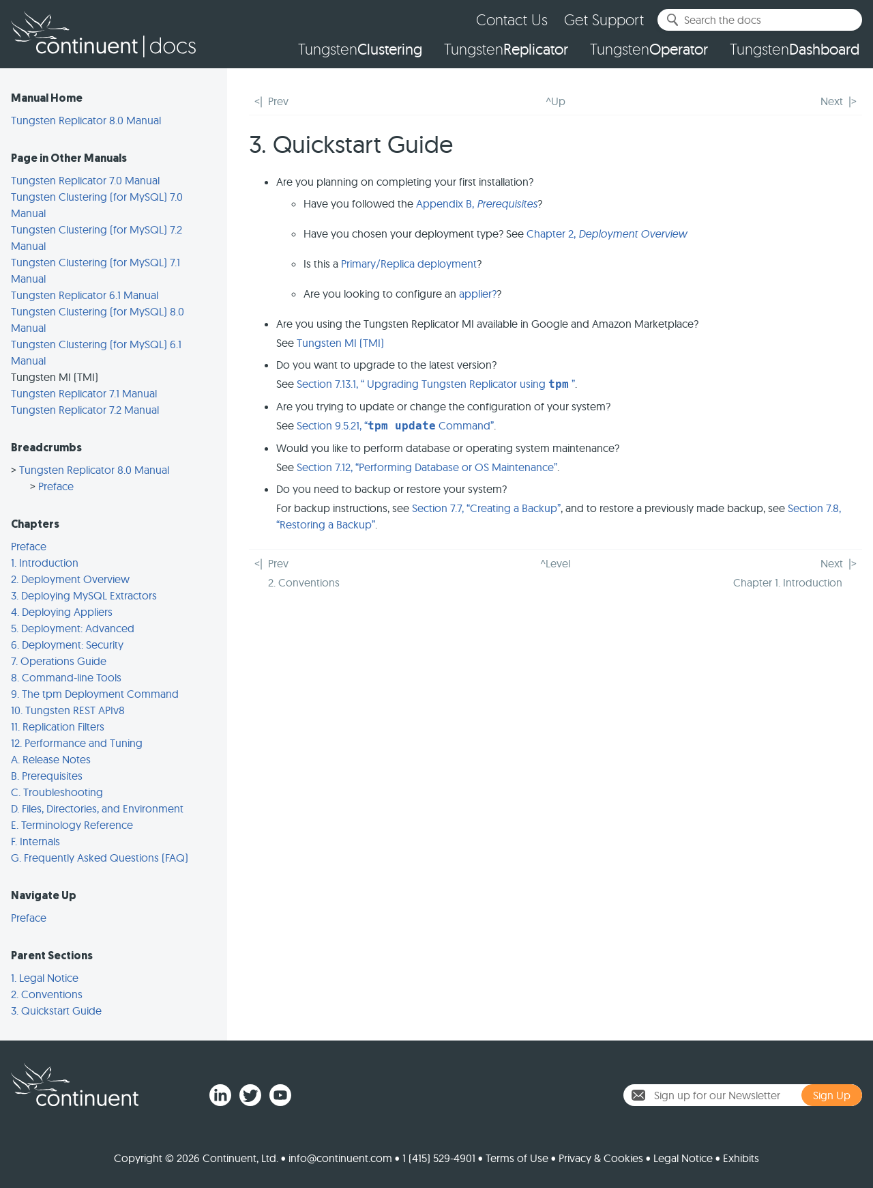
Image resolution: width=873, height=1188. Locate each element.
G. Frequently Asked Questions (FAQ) (99, 857)
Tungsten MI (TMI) (340, 343)
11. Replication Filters (57, 726)
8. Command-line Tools (66, 677)
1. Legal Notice (44, 978)
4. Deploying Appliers (62, 612)
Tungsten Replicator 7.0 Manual (85, 180)
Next (831, 101)
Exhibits (741, 1158)
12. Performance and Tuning (77, 743)
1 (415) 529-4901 (438, 1158)
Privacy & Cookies (601, 1158)
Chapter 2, (607, 233)
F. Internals (35, 841)
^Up (555, 101)
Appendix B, (476, 203)
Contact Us (512, 19)
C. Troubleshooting (57, 792)
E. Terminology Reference (72, 825)
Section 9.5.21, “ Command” (395, 425)
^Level (555, 563)
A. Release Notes (51, 759)
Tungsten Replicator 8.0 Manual (86, 120)
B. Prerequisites (47, 775)
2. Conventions (47, 994)
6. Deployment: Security (67, 644)
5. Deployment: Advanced (72, 628)
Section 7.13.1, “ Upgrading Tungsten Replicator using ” (436, 384)
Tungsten (360, 49)
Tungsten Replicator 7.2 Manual (85, 409)
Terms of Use (517, 1158)
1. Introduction (44, 562)
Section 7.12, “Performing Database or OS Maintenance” (427, 467)
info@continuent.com (340, 1158)
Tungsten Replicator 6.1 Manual (84, 295)
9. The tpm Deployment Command (95, 694)
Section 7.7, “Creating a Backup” (486, 508)
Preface (56, 486)
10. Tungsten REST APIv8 (68, 710)
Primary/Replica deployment (409, 263)
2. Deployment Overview (70, 579)
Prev (278, 101)
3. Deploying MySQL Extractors (84, 595)
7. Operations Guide (58, 661)
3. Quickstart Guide (56, 1010)
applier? (478, 293)
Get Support (604, 19)
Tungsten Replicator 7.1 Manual (84, 393)
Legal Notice (683, 1158)
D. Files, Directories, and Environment (97, 808)
